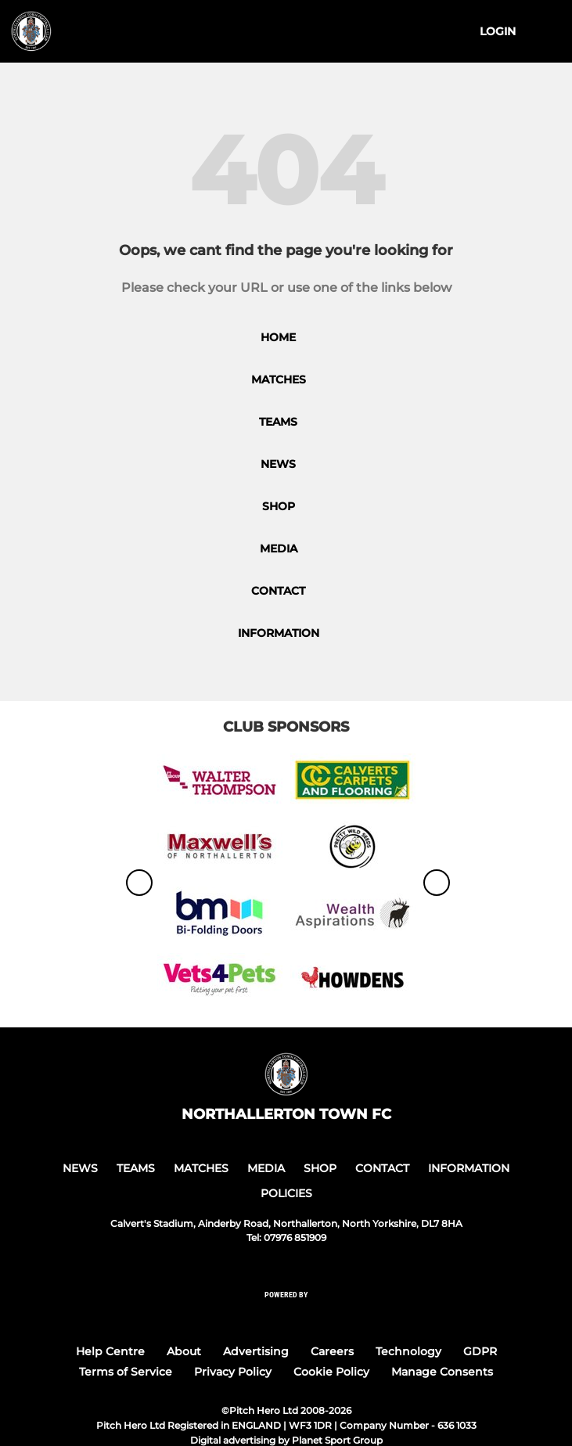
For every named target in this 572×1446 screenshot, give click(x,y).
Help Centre (110, 1351)
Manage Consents (442, 1372)
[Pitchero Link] (286, 1315)
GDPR (480, 1351)
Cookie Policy (331, 1372)
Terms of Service (125, 1372)
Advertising (256, 1351)
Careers (332, 1351)
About (184, 1351)
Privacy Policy (233, 1372)
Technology (408, 1351)
